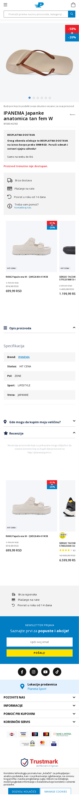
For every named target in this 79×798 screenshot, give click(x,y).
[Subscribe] (40, 653)
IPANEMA (24, 357)
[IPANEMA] (72, 116)
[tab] (39, 328)
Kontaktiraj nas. (23, 207)
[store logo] (39, 4)
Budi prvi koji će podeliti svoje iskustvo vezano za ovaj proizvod (39, 106)
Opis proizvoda (20, 328)
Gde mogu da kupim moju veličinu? (35, 422)
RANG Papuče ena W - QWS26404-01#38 (27, 276)
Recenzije (16, 433)
